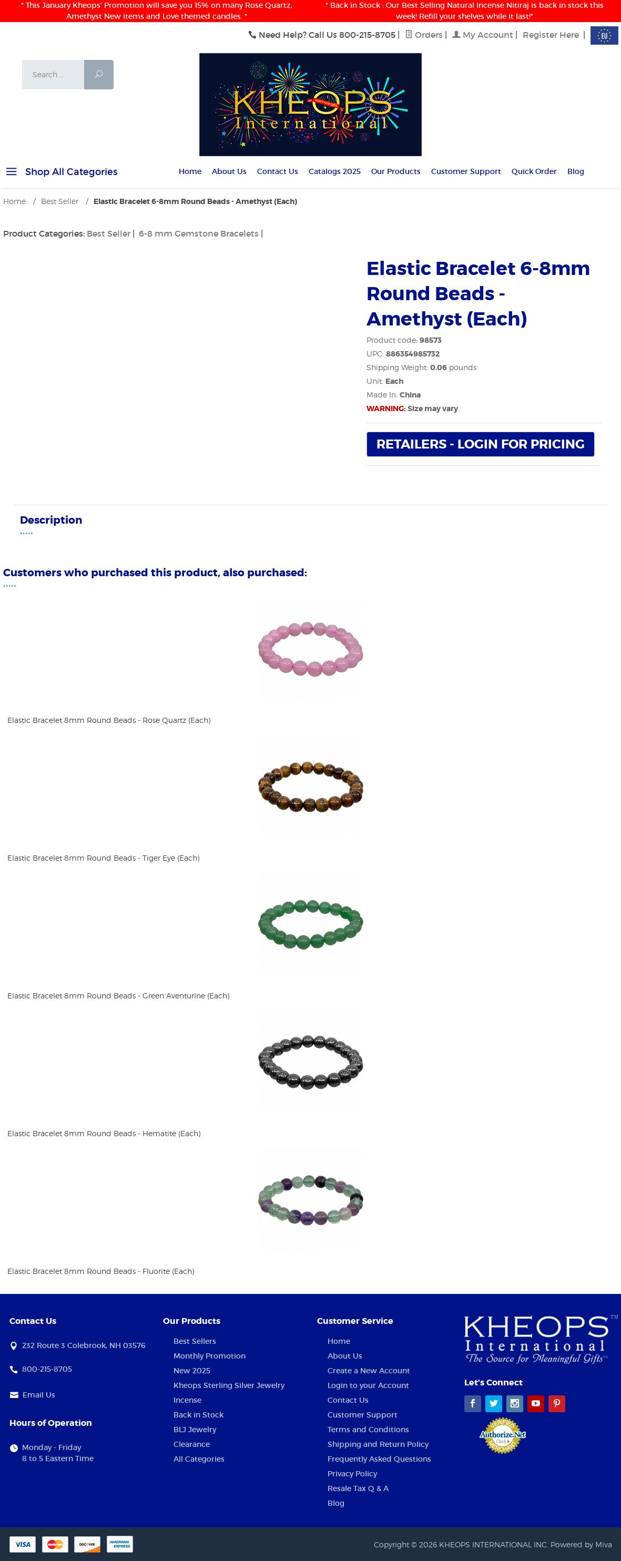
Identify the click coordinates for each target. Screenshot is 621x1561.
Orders (424, 34)
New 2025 (192, 1370)
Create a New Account (369, 1370)
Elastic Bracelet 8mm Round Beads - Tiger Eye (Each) (103, 857)
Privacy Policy (352, 1473)
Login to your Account (368, 1385)
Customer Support (466, 171)
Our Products (396, 171)
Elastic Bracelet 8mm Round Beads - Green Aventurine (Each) (118, 995)
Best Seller (108, 233)
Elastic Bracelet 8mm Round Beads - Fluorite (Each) (100, 1271)
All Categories (199, 1459)
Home (190, 171)
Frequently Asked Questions (379, 1459)
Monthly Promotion (210, 1356)
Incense (187, 1400)
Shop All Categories (60, 173)
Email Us (39, 1395)
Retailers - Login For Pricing (480, 444)
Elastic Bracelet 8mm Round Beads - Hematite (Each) (103, 1133)
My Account (482, 34)
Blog (575, 171)
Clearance (192, 1444)
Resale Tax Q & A (358, 1488)
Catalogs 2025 (335, 171)
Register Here (551, 34)
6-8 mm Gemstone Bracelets (199, 233)
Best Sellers (195, 1341)
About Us (229, 171)
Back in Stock (198, 1415)
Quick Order (534, 171)
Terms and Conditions (368, 1429)
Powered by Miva (581, 1544)
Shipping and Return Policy (378, 1444)
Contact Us (277, 171)
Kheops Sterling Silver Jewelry (229, 1385)
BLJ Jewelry (195, 1429)
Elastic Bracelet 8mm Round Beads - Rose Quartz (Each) (108, 720)
